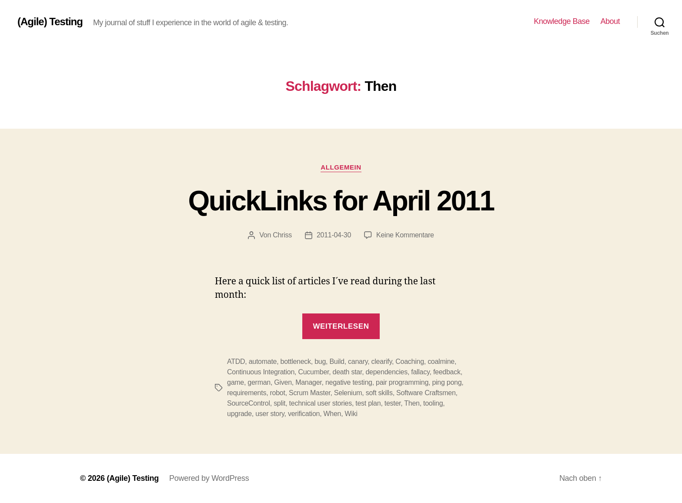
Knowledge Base (561, 21)
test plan (368, 403)
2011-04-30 (334, 235)
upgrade (239, 413)
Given (282, 382)
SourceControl (248, 403)
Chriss (282, 235)
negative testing (348, 382)
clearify (381, 361)
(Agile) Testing (50, 22)
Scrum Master (309, 392)
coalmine (441, 361)
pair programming (402, 382)
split (279, 403)
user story (269, 413)
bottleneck (296, 361)
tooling (433, 403)
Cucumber (313, 372)
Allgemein (341, 167)
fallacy (420, 372)
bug (320, 361)
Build (336, 361)
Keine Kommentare (405, 235)
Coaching (409, 361)
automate (263, 361)
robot (277, 392)
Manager (308, 382)
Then (411, 403)
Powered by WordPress (209, 478)
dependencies (386, 372)
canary (358, 361)
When (332, 413)
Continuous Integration (260, 372)
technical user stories (320, 403)
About (610, 21)
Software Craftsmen (426, 392)
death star (347, 372)
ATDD (236, 361)
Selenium (348, 392)
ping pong (446, 382)
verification (304, 413)
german (259, 382)
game (235, 382)
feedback (447, 372)
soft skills (379, 392)
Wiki (351, 413)
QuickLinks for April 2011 (341, 201)
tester (392, 403)
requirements (246, 392)
